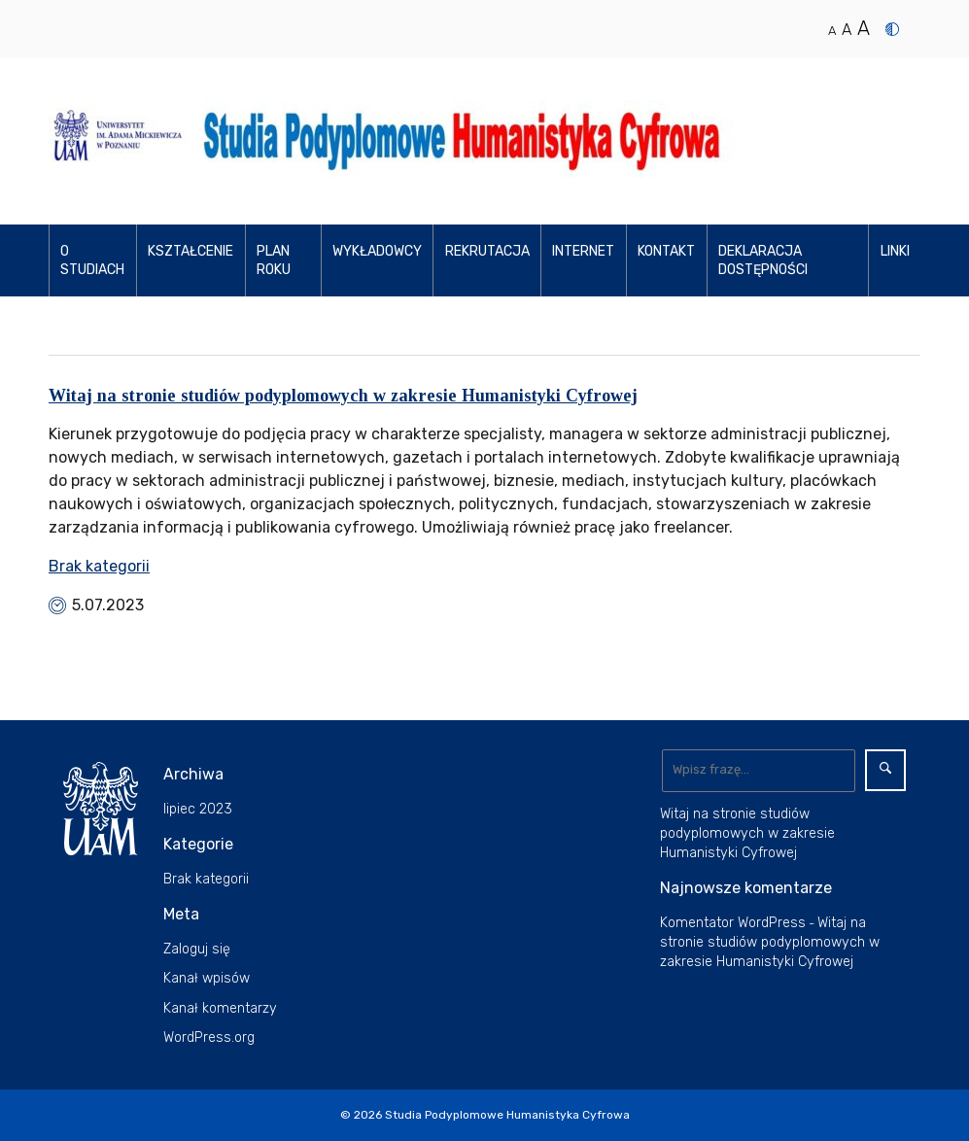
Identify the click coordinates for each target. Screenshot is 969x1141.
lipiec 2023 (197, 809)
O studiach (92, 261)
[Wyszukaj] (758, 770)
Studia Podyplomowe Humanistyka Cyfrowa (507, 1115)
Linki (895, 251)
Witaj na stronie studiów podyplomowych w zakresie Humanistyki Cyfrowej (343, 395)
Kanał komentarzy (220, 1008)
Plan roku (274, 261)
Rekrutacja (487, 251)
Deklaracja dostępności (763, 261)
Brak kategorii (99, 566)
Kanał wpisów (206, 978)
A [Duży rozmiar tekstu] (863, 28)
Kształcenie (190, 251)
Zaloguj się (196, 949)
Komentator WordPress (733, 923)
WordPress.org (209, 1037)
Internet (583, 251)
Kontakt (666, 251)
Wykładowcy (377, 251)
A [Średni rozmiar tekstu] (846, 29)
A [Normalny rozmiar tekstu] (832, 30)
